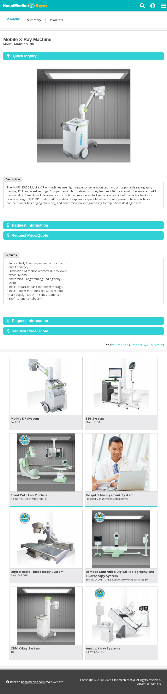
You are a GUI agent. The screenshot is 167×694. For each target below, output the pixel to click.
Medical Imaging (120, 344)
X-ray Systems (155, 344)
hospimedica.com (33, 682)
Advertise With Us (149, 684)
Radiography (138, 344)
